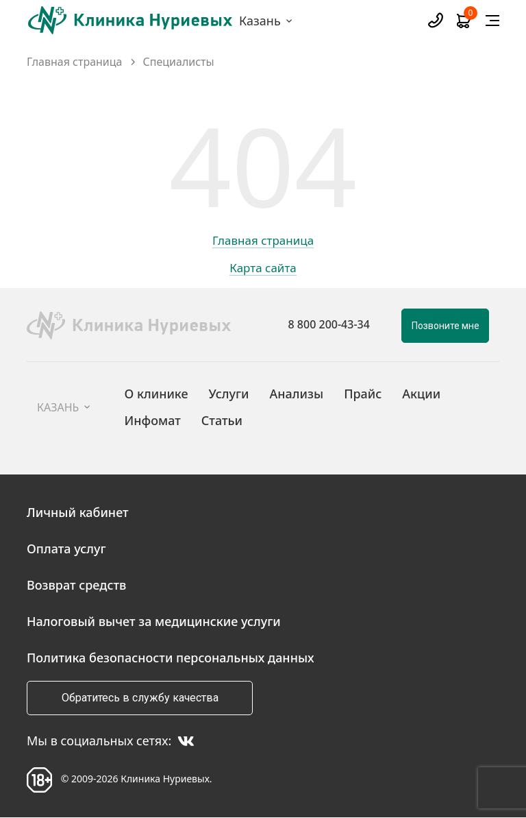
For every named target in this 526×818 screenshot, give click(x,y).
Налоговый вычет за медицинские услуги (154, 621)
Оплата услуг (66, 548)
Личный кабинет (78, 512)
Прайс (362, 393)
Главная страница (75, 62)
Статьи (221, 420)
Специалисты (178, 62)
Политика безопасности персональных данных (170, 657)
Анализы (297, 393)
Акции (421, 393)
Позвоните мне (445, 325)
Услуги (229, 393)
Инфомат (152, 420)
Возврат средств (76, 585)
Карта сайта (263, 269)
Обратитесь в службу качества (140, 697)
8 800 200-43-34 (329, 324)
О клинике (156, 393)
